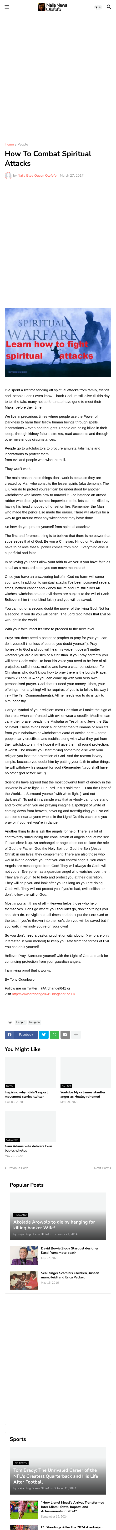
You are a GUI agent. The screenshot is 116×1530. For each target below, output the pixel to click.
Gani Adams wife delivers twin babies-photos (28, 1148)
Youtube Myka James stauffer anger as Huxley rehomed (83, 1094)
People (23, 145)
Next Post (101, 1168)
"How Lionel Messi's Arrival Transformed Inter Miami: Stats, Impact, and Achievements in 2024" (72, 1507)
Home (9, 145)
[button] (6, 7)
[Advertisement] (58, 75)
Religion (34, 1022)
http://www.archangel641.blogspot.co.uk (43, 994)
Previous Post (17, 1168)
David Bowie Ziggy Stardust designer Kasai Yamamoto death (70, 1250)
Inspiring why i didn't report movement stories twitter (26, 1094)
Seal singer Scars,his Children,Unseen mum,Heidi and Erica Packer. (70, 1275)
